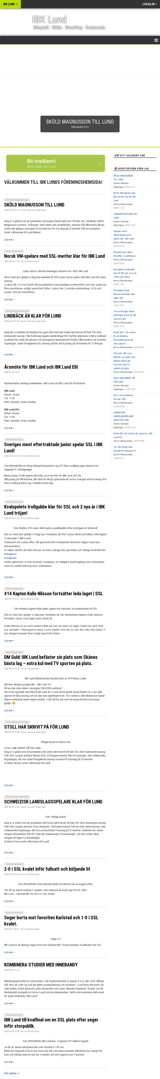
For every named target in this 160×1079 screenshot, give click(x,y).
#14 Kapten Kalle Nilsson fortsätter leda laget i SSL (53, 594)
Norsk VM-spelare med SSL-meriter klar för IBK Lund (54, 256)
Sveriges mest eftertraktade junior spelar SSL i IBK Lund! (124, 235)
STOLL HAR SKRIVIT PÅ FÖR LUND (36, 727)
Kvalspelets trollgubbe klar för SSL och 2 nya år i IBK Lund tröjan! (125, 273)
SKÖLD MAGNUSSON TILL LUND (34, 205)
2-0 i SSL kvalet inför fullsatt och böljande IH (47, 869)
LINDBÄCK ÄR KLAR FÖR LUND (32, 316)
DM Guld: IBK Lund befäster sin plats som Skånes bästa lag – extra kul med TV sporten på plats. (124, 361)
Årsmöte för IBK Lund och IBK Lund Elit (41, 367)
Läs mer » (9, 239)
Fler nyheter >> (12, 1073)
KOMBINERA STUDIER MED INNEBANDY (41, 965)
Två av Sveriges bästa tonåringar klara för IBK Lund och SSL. (125, 315)
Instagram (10, 554)
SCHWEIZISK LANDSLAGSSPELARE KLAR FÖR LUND (53, 802)
